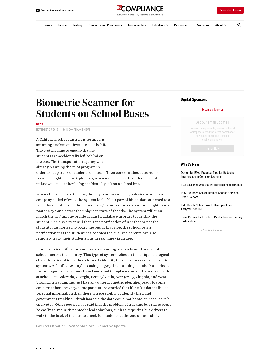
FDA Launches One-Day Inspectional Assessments (211, 141)
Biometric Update (111, 326)
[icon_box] (55, 11)
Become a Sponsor (212, 109)
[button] (239, 25)
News (39, 124)
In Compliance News (78, 129)
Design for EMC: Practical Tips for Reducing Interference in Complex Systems (207, 131)
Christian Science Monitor (72, 326)
